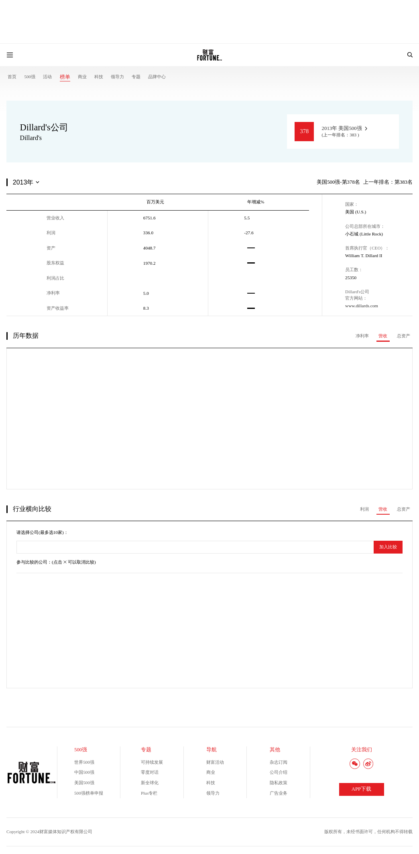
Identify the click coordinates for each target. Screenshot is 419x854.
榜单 (65, 77)
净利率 (362, 335)
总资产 (403, 335)
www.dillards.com (361, 305)
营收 (382, 335)
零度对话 (150, 772)
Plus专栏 (149, 793)
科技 (98, 76)
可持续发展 (152, 762)
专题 (136, 76)
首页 (12, 76)
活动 (47, 76)
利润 (364, 509)
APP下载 (361, 789)
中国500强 (84, 772)
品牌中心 (157, 76)
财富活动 (215, 762)
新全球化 (150, 782)
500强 (29, 76)
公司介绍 (278, 772)
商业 (82, 76)
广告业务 (278, 793)
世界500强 (84, 762)
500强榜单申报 (88, 793)
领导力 (117, 76)
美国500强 (84, 782)
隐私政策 (278, 782)
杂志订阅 (278, 762)
